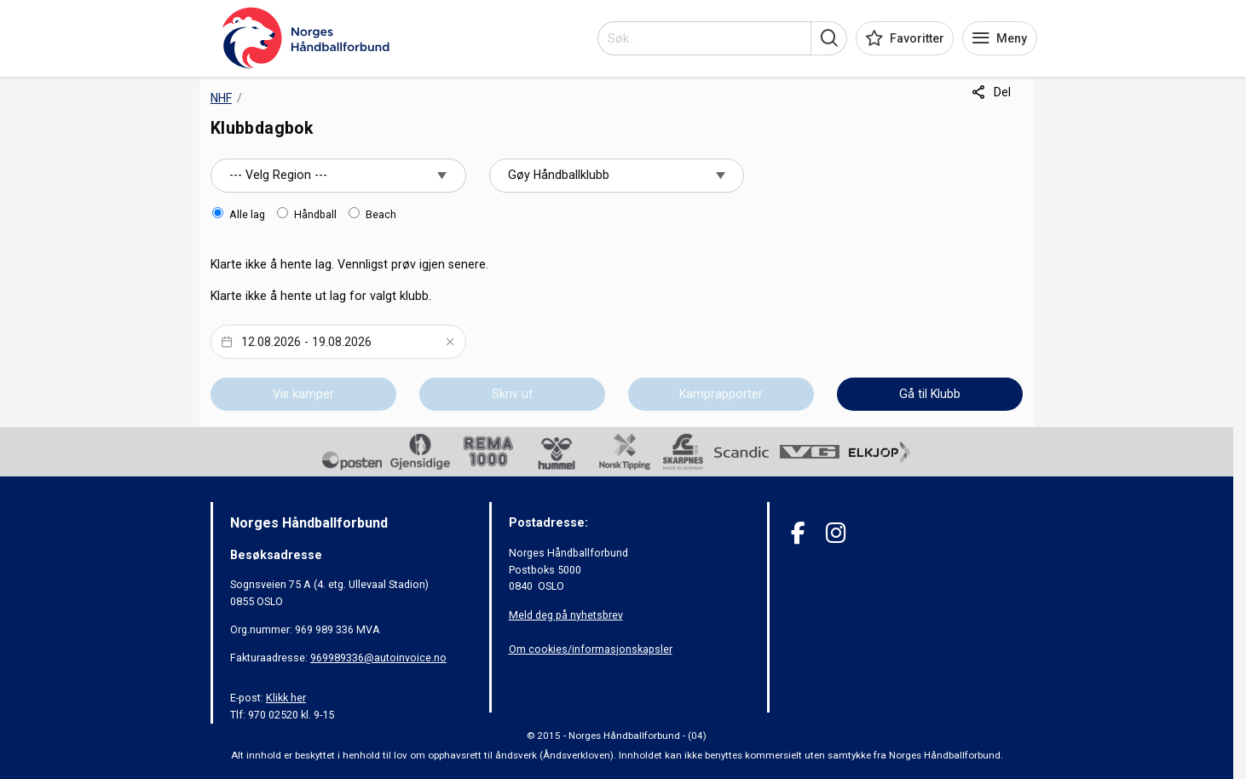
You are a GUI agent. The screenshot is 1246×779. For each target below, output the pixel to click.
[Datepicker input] (338, 342)
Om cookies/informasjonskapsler (590, 649)
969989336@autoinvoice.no (378, 657)
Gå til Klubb (929, 394)
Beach (381, 214)
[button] (828, 38)
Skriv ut (512, 394)
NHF (221, 98)
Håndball (315, 214)
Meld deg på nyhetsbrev (566, 615)
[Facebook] (798, 533)
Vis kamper (303, 394)
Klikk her (286, 697)
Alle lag (247, 214)
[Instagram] (836, 533)
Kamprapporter (721, 394)
